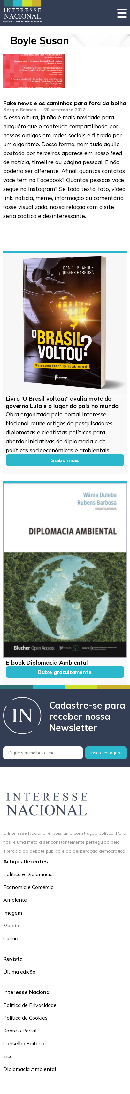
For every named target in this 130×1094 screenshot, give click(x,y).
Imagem (12, 912)
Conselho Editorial (24, 1043)
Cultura (11, 938)
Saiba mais (65, 460)
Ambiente (15, 900)
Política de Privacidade (30, 1005)
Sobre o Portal (19, 1030)
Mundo (11, 925)
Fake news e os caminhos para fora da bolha (64, 103)
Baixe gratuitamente (65, 672)
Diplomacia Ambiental (29, 1069)
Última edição (19, 971)
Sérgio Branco (19, 109)
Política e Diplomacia (28, 874)
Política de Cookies (25, 1018)
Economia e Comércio (28, 887)
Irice (8, 1056)
